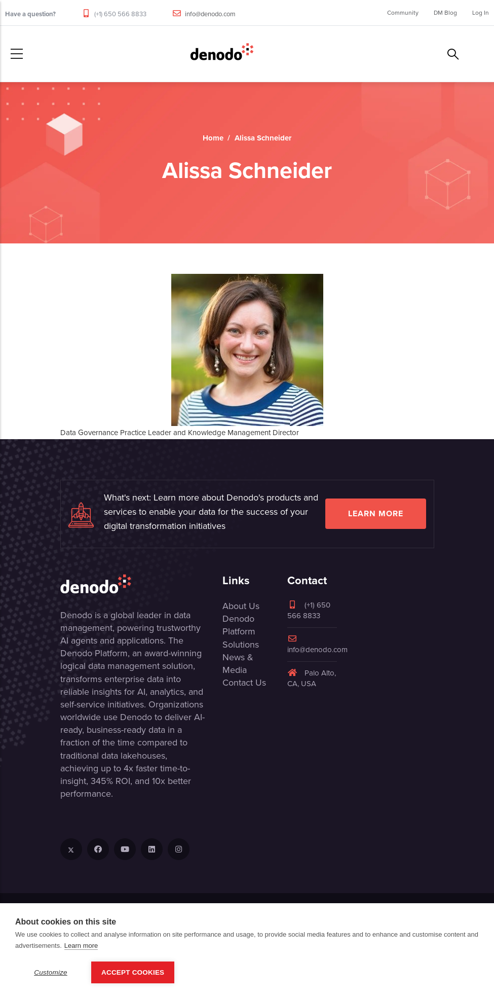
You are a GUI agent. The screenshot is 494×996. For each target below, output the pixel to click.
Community (403, 12)
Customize (50, 972)
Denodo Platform (238, 625)
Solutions (240, 644)
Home (213, 138)
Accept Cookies (132, 972)
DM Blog (445, 12)
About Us (240, 606)
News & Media (237, 664)
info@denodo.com (210, 14)
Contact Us (244, 682)
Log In (480, 12)
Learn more (375, 513)
